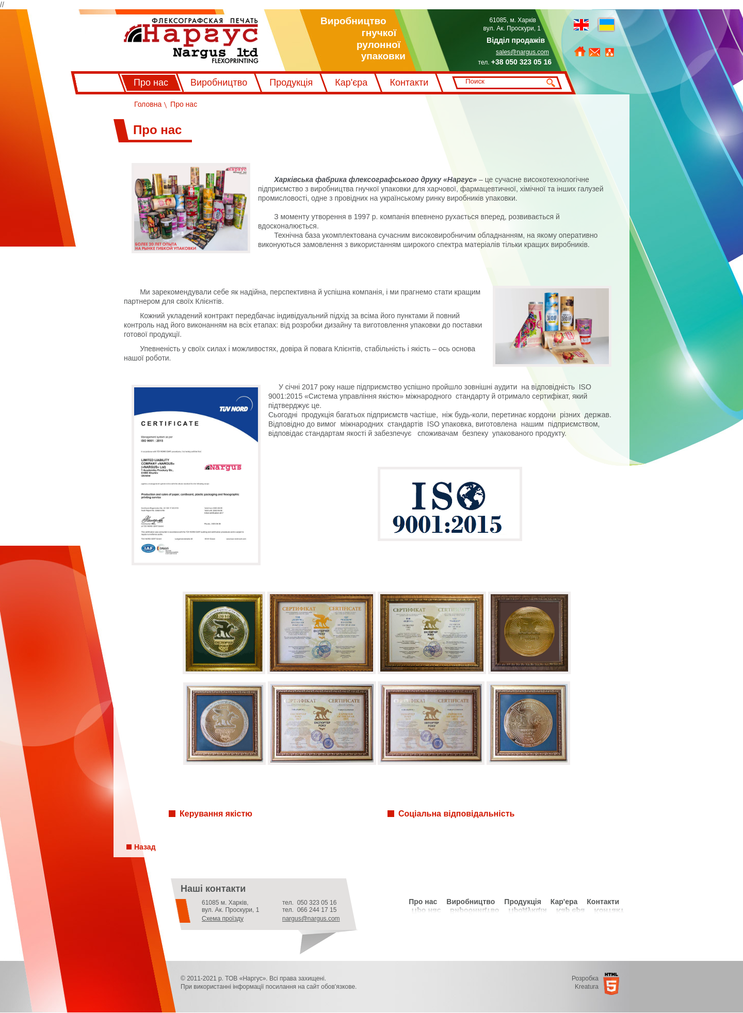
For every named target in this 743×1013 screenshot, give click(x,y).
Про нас (151, 82)
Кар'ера (564, 901)
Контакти (409, 82)
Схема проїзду (223, 918)
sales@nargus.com (522, 52)
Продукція (291, 82)
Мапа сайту (609, 52)
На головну (580, 52)
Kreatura (587, 986)
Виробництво (218, 82)
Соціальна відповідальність (456, 813)
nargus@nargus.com (311, 918)
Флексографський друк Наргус (191, 41)
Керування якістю (216, 813)
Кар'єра (351, 82)
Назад (145, 847)
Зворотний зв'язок (594, 52)
